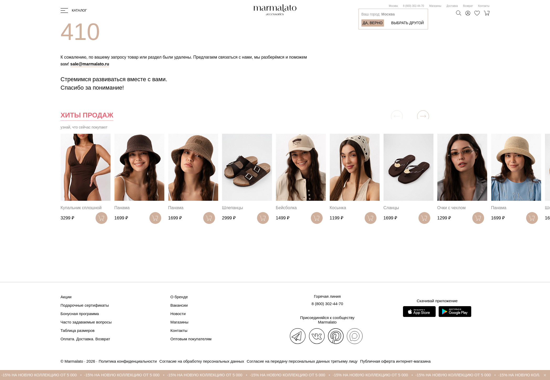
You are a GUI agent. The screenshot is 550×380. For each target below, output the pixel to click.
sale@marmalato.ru (89, 64)
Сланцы (391, 208)
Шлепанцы (232, 208)
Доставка (452, 5)
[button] (423, 116)
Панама (122, 208)
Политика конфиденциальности (128, 361)
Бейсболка (286, 208)
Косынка (338, 208)
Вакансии (179, 305)
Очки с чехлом (451, 208)
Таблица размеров (78, 330)
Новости (178, 313)
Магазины (435, 5)
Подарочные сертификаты (85, 305)
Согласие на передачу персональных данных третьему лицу (302, 361)
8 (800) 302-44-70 (413, 5)
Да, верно (373, 23)
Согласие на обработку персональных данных (201, 361)
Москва (393, 5)
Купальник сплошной (81, 208)
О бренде (179, 297)
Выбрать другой (407, 23)
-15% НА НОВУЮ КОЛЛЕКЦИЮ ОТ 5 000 (43, 375)
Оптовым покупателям (191, 339)
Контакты (483, 5)
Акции (66, 297)
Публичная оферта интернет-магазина (395, 361)
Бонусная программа (80, 313)
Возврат (468, 5)
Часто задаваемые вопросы (86, 322)
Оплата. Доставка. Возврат (85, 339)
